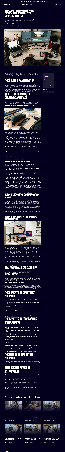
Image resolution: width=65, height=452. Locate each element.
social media (8, 173)
